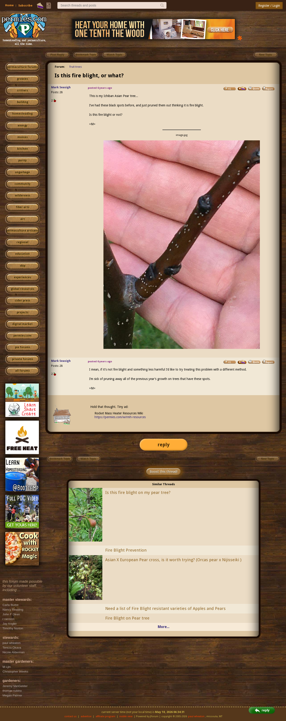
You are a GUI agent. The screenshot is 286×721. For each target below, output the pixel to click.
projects (22, 312)
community (22, 184)
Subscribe (25, 5)
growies (22, 78)
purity (22, 160)
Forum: (60, 66)
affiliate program (105, 716)
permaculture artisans (22, 230)
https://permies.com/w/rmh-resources (120, 417)
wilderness (22, 195)
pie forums (22, 347)
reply (164, 444)
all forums (22, 370)
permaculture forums (22, 67)
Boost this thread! (163, 472)
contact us (70, 716)
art (22, 219)
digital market (22, 324)
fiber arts (22, 207)
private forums (22, 359)
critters (22, 90)
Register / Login (269, 5)
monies (22, 137)
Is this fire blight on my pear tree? (137, 492)
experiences (22, 277)
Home (9, 5)
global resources (22, 289)
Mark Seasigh (61, 87)
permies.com (22, 335)
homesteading (22, 113)
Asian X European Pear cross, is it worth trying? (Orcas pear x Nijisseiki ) (173, 559)
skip (22, 265)
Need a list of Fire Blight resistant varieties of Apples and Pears (165, 608)
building (22, 102)
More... (163, 627)
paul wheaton (196, 716)
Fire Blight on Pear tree (127, 618)
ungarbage (22, 172)
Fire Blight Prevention (126, 550)
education (22, 253)
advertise (86, 716)
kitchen (22, 148)
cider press (22, 300)
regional (22, 242)
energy (22, 125)
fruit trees (75, 66)
